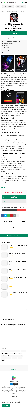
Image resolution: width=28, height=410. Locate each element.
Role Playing (20, 355)
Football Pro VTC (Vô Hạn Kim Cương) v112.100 (18, 277)
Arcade (14, 355)
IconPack (23, 351)
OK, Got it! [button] (6, 405)
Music (3, 360)
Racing (3, 358)
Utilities (20, 358)
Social (15, 353)
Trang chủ (3, 11)
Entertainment (5, 353)
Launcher (9, 358)
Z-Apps (8, 11)
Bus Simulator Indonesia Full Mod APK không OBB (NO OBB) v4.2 (18, 261)
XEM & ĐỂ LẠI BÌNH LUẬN (14, 235)
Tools (3, 351)
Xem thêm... (4, 187)
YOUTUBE (22, 210)
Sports (9, 355)
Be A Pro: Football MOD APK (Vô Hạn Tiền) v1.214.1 (18, 245)
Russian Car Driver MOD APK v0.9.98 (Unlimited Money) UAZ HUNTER (18, 253)
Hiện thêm (24, 221)
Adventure (14, 358)
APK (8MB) (14, 201)
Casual (20, 353)
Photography (8, 351)
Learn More (17, 402)
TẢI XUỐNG (14, 33)
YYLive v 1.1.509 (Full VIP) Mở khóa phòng (18, 285)
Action (11, 353)
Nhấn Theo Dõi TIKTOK (9, 210)
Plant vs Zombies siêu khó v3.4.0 (17, 269)
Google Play (14, 197)
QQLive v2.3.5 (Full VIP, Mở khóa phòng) (18, 293)
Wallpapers (4, 37)
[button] (26, 2)
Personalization (16, 351)
